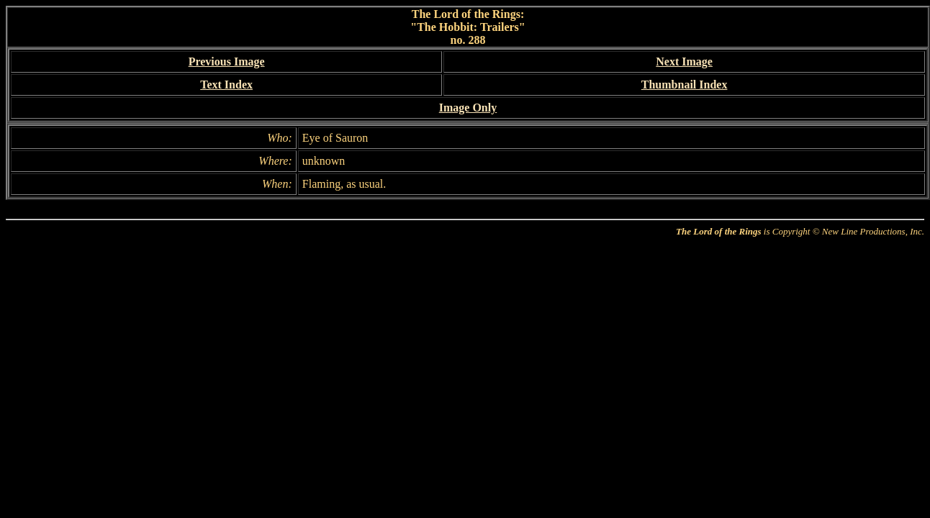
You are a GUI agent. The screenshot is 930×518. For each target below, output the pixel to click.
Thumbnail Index (684, 84)
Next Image (684, 61)
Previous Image (227, 61)
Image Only (468, 107)
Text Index (226, 84)
